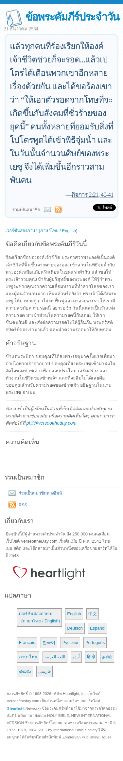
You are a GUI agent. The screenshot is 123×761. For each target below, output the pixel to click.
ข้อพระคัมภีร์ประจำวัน (72, 17)
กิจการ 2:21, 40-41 (93, 194)
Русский (70, 642)
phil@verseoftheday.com (51, 423)
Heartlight (16, 708)
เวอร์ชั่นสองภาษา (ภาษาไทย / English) (42, 230)
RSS (23, 504)
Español (97, 628)
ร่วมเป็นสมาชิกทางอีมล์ (34, 493)
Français (27, 642)
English (74, 613)
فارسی (44, 671)
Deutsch (75, 628)
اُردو (76, 656)
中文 (92, 613)
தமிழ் (107, 656)
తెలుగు (25, 671)
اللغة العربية (55, 656)
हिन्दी (91, 656)
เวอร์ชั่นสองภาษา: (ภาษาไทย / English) (39, 617)
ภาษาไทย (28, 656)
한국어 (49, 642)
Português (95, 642)
